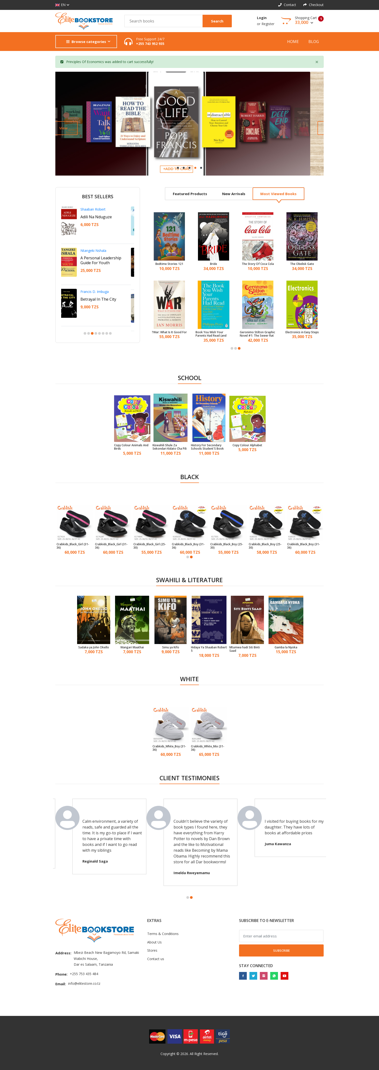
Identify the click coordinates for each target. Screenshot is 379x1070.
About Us (154, 942)
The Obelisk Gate (302, 264)
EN (60, 5)
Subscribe (281, 950)
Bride (213, 264)
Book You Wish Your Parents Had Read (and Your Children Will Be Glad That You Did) (213, 334)
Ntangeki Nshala (97, 250)
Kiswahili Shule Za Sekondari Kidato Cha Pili (170, 447)
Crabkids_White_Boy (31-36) (169, 748)
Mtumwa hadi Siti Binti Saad (244, 649)
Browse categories (86, 41)
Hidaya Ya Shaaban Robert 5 (209, 649)
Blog (313, 41)
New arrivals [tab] (233, 193)
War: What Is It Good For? (169, 332)
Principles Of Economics (85, 61)
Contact (287, 4)
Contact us (155, 959)
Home (293, 41)
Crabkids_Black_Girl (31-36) (73, 546)
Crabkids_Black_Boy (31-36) (188, 546)
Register (268, 23)
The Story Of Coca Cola (258, 264)
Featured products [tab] (190, 193)
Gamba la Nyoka (286, 647)
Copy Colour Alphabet (247, 445)
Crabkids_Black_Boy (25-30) (226, 546)
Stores (152, 950)
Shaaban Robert (96, 209)
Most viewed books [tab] (278, 193)
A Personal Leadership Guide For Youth (104, 260)
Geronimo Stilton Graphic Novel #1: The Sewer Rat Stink (257, 334)
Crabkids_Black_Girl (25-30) (149, 546)
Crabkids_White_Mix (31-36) (207, 748)
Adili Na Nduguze (100, 216)
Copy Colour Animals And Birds (131, 447)
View (77, 128)
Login (262, 17)
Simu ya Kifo (170, 647)
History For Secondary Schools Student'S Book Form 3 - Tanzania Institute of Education (207, 447)
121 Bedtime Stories (169, 264)
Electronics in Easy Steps (302, 332)
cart (130, 61)
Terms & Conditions (163, 933)
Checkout (313, 4)
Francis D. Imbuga (98, 291)
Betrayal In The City (102, 299)
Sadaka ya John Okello (93, 647)
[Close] (316, 62)
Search (217, 21)
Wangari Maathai (132, 647)
